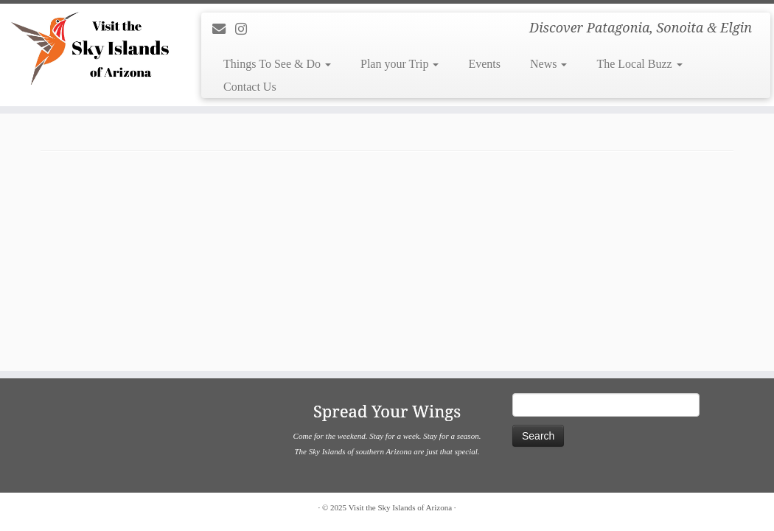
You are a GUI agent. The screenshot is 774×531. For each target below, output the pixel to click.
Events (484, 64)
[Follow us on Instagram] (246, 29)
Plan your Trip (399, 64)
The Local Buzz (639, 64)
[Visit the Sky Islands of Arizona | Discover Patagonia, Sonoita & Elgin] (90, 48)
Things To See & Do (277, 64)
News (548, 64)
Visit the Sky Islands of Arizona (400, 507)
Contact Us (249, 86)
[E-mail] (223, 29)
